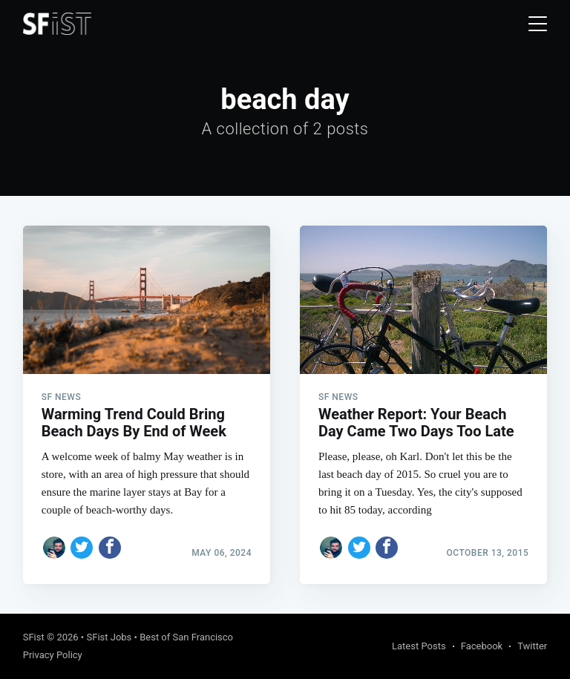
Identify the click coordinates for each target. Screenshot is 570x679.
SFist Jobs (108, 637)
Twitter (532, 646)
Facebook (481, 646)
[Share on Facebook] (109, 547)
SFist (34, 637)
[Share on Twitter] (81, 547)
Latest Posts (419, 646)
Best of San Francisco (186, 637)
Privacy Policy (52, 654)
